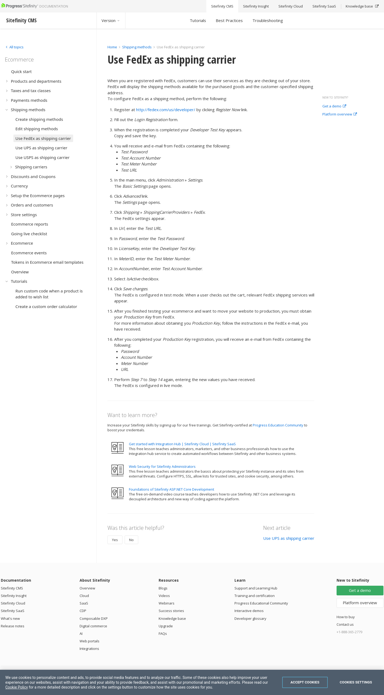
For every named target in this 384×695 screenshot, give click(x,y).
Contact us (345, 624)
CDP (83, 610)
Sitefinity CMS (12, 588)
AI (81, 633)
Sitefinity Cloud (13, 603)
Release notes (12, 626)
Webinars (166, 603)
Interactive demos (249, 610)
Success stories (171, 610)
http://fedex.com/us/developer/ (165, 109)
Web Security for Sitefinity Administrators (162, 466)
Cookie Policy (16, 687)
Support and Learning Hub (255, 588)
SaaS (84, 603)
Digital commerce (93, 626)
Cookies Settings (356, 682)
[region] (192, 682)
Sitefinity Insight (14, 595)
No (131, 539)
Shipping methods (137, 47)
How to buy (346, 616)
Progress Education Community (278, 425)
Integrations (89, 648)
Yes (115, 539)
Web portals (89, 641)
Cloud (84, 595)
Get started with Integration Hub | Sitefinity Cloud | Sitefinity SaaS (182, 443)
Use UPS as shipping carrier (288, 538)
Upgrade (166, 626)
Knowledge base (172, 618)
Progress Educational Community (261, 603)
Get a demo (334, 106)
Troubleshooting (267, 20)
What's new (10, 618)
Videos (164, 595)
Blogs (163, 588)
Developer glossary (250, 618)
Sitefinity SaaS (12, 610)
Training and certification (254, 595)
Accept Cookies (304, 682)
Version (111, 20)
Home (112, 47)
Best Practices (229, 20)
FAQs (163, 633)
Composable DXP (94, 618)
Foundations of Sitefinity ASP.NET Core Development (171, 489)
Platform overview (339, 114)
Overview (87, 588)
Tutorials (198, 20)
